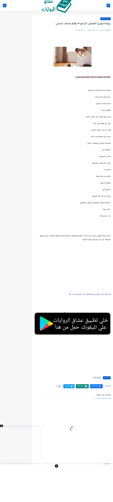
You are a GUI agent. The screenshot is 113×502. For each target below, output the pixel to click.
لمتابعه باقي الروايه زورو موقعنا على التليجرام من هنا (90, 294)
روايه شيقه (105, 18)
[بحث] (4, 5)
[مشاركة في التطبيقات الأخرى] (59, 386)
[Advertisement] (72, 266)
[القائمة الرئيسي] (108, 5)
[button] (96, 386)
